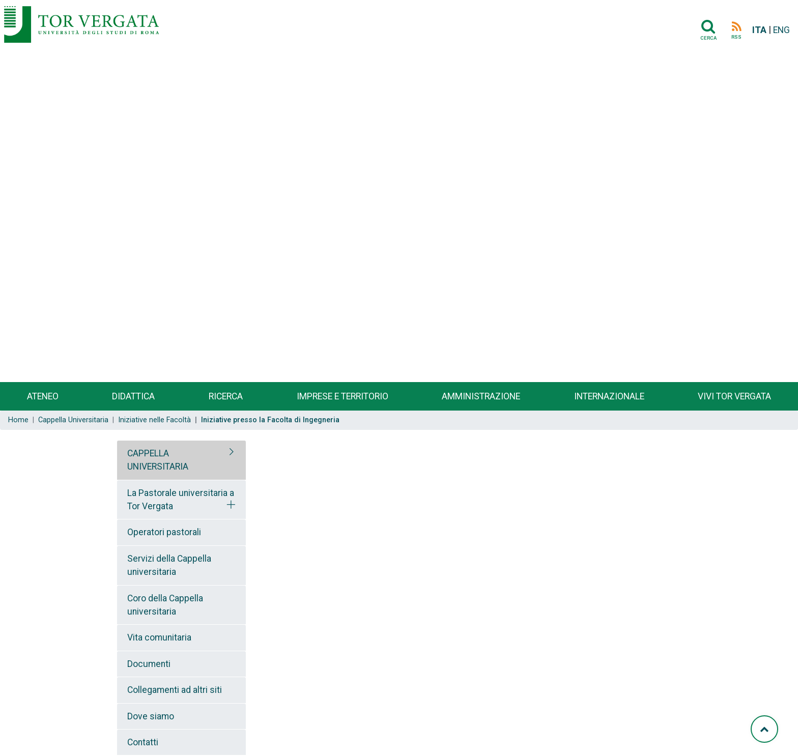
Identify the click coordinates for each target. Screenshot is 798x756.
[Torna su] (764, 729)
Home (18, 420)
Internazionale (609, 396)
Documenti (148, 664)
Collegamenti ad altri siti (174, 690)
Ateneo (43, 396)
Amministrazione (481, 396)
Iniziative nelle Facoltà (154, 420)
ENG (781, 30)
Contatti (142, 742)
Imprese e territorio (342, 396)
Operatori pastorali (164, 532)
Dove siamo (150, 716)
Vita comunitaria (159, 637)
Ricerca (226, 396)
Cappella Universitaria (73, 420)
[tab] (181, 460)
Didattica (133, 396)
